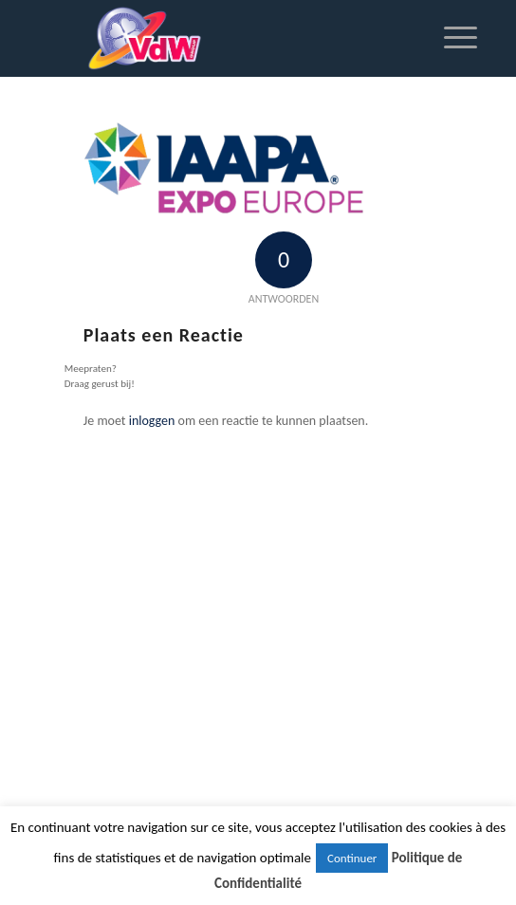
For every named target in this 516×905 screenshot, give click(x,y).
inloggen (152, 421)
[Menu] (451, 38)
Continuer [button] (352, 858)
